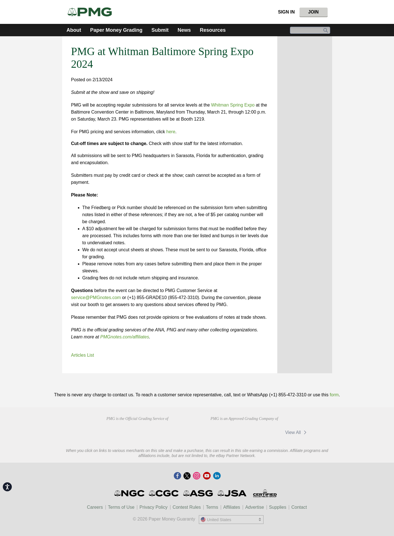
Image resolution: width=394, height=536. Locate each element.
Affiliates (231, 507)
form (334, 394)
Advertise (254, 507)
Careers (95, 507)
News (184, 30)
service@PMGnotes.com (96, 297)
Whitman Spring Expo (233, 105)
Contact (299, 507)
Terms (212, 507)
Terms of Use (121, 507)
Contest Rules (187, 507)
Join (313, 12)
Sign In (286, 12)
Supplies (277, 507)
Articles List (82, 355)
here (170, 131)
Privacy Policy (153, 507)
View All (297, 432)
